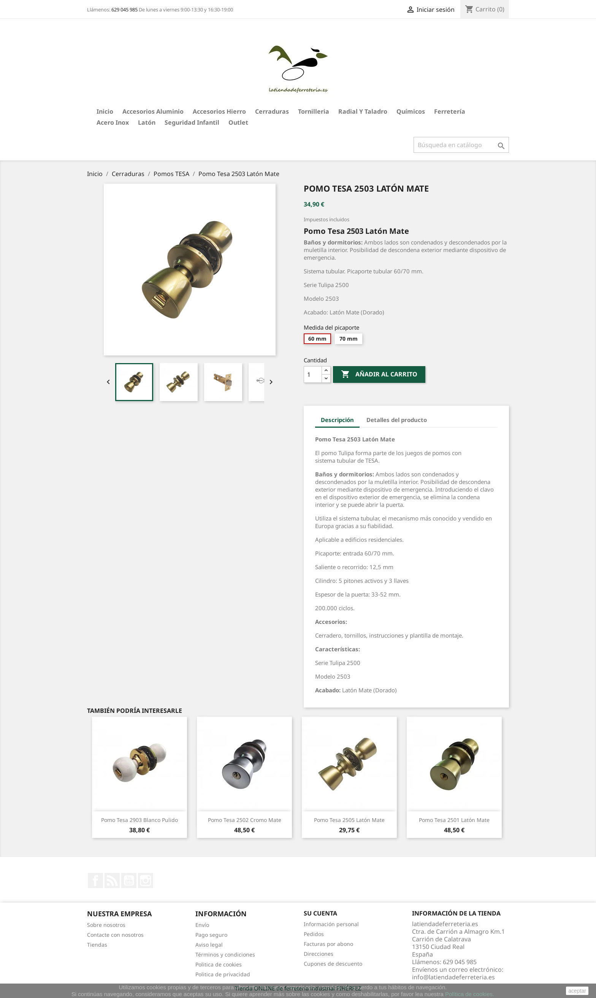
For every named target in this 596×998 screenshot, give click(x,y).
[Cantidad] (313, 374)
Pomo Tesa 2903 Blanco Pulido (139, 819)
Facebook (95, 880)
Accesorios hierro (219, 111)
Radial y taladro (362, 111)
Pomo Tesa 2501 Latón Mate (454, 819)
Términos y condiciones (225, 954)
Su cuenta (320, 913)
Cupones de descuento (333, 963)
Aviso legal (209, 944)
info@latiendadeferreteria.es (453, 977)
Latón (146, 122)
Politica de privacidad (222, 974)
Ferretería (449, 111)
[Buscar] (461, 145)
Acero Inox (113, 122)
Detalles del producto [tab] (396, 420)
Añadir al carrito (379, 374)
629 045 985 (124, 9)
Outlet (238, 122)
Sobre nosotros (106, 924)
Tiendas (97, 944)
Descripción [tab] (337, 420)
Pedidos (314, 934)
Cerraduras (272, 111)
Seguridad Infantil (192, 122)
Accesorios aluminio (153, 111)
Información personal (331, 924)
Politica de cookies (218, 964)
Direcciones (318, 953)
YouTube (128, 880)
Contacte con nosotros (115, 934)
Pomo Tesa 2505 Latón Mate (349, 819)
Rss (112, 880)
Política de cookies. (469, 994)
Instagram (145, 880)
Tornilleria (313, 111)
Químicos (410, 111)
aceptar (577, 991)
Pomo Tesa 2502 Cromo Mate (244, 819)
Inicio (105, 111)
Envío (202, 924)
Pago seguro (211, 934)
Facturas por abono (328, 943)
